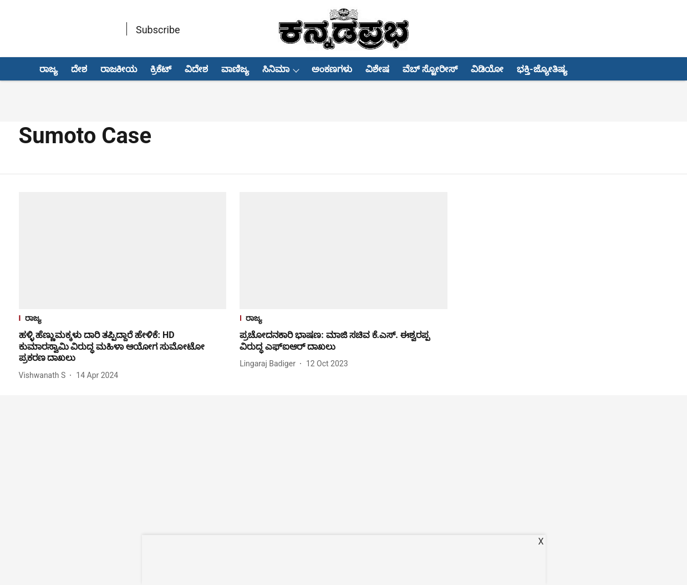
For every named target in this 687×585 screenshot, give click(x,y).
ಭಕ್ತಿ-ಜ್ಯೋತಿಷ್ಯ (542, 69)
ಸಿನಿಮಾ (275, 69)
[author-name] (44, 375)
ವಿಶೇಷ (377, 69)
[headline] (123, 347)
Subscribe (158, 30)
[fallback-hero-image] (123, 250)
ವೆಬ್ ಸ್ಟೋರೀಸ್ (430, 69)
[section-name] (123, 319)
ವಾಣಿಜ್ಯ (235, 69)
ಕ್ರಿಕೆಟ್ (160, 69)
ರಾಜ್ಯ (48, 69)
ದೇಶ (79, 69)
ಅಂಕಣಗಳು (332, 69)
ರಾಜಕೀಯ (118, 69)
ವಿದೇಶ (196, 69)
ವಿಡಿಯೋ (487, 69)
